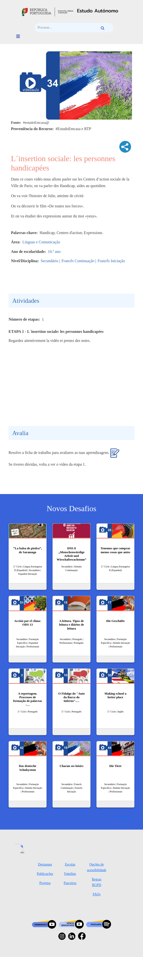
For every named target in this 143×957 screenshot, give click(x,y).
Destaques (45, 864)
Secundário (49, 261)
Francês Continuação (77, 261)
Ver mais (121, 816)
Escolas (70, 864)
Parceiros (70, 883)
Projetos (45, 883)
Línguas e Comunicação (41, 242)
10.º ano (54, 251)
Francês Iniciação (111, 261)
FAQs (97, 894)
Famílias (70, 874)
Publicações (45, 874)
